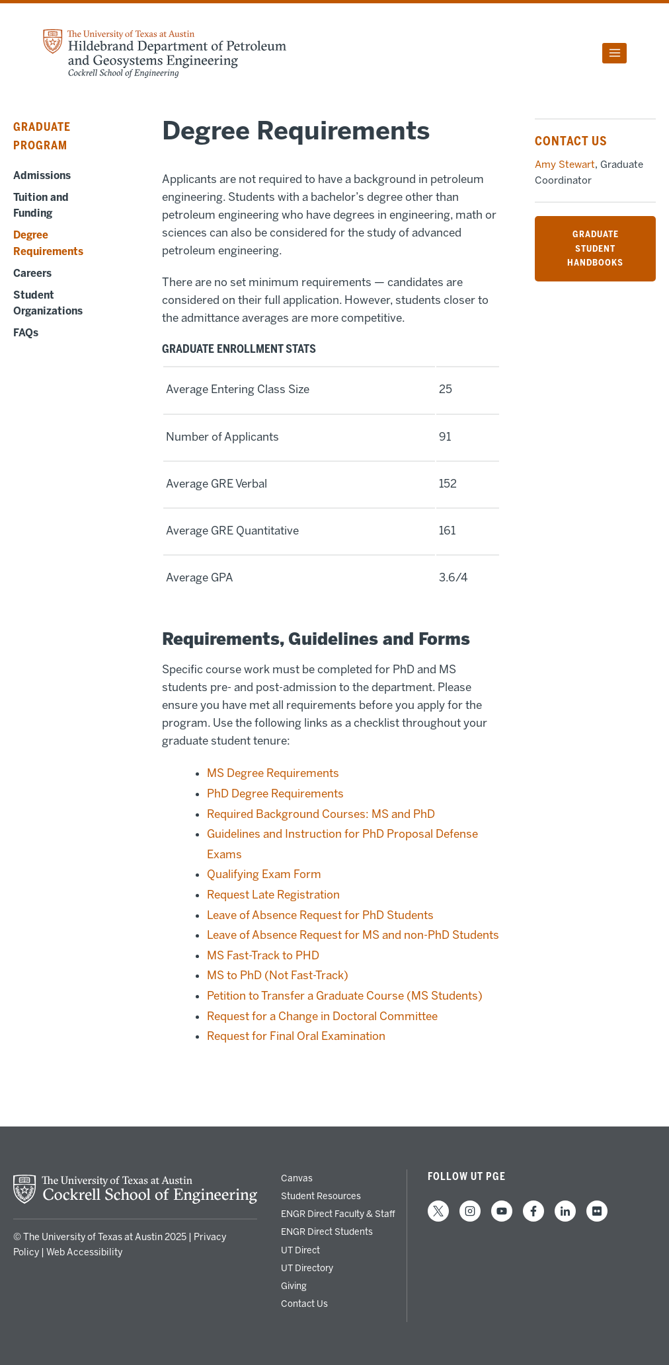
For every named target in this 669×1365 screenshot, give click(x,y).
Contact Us (304, 1303)
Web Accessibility (84, 1252)
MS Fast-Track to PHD (263, 955)
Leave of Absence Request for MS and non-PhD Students (353, 934)
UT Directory (307, 1268)
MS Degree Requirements (273, 773)
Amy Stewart (565, 164)
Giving (294, 1285)
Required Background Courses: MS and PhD (321, 814)
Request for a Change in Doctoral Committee (322, 1016)
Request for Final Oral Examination (296, 1036)
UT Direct (300, 1250)
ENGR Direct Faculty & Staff (338, 1213)
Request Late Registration (273, 894)
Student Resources (321, 1196)
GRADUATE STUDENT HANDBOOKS (595, 248)
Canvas (297, 1178)
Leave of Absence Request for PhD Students (320, 915)
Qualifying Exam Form (264, 874)
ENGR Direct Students (327, 1231)
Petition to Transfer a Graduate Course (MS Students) (345, 995)
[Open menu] (614, 53)
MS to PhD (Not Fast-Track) (277, 975)
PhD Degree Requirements (275, 793)
